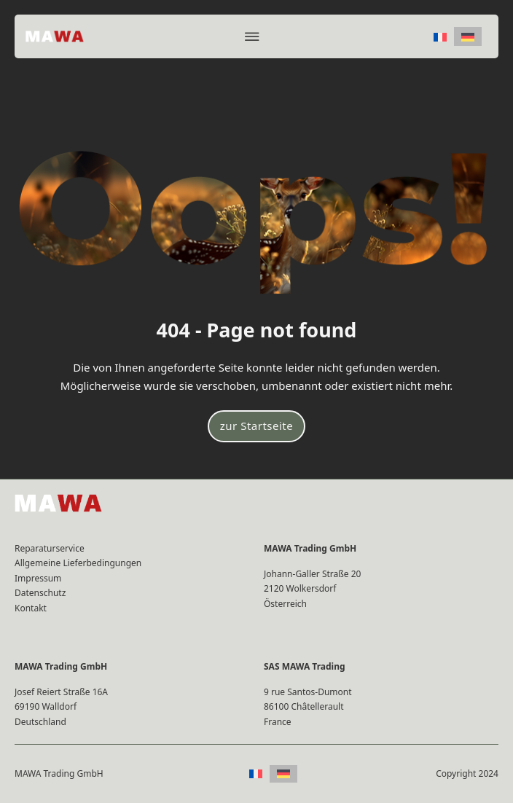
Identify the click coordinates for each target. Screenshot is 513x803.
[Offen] (252, 36)
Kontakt (31, 608)
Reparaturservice (50, 548)
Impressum (38, 578)
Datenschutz (40, 593)
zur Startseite (256, 425)
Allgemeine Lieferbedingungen (78, 563)
